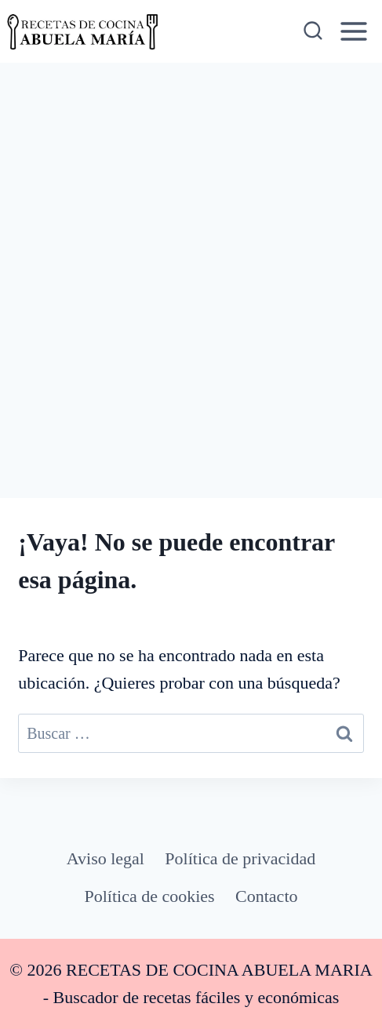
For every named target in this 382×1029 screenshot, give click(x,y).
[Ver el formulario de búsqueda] (312, 31)
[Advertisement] (191, 262)
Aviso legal (105, 858)
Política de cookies (150, 896)
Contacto (266, 896)
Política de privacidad (240, 858)
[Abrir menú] (354, 31)
